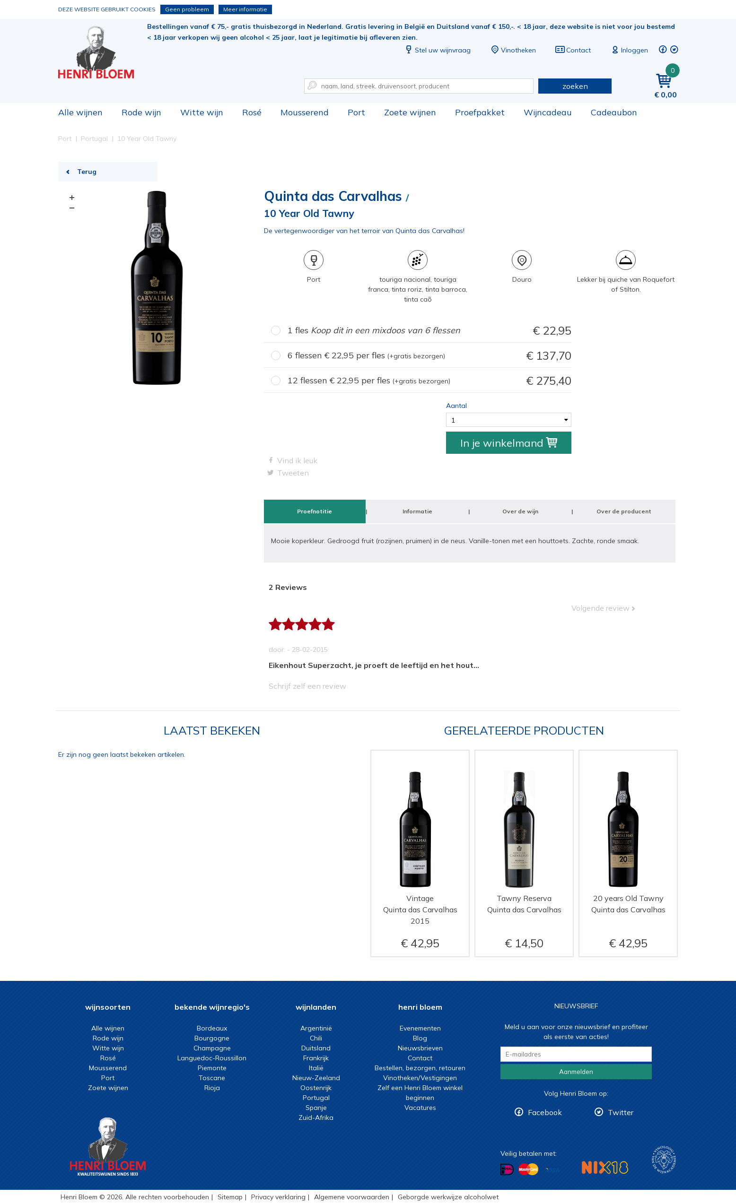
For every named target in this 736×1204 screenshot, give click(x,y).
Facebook (545, 1112)
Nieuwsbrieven (420, 1048)
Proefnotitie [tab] (314, 511)
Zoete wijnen (410, 112)
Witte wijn (201, 112)
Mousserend (304, 112)
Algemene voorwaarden (351, 1197)
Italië (316, 1068)
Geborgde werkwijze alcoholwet (448, 1197)
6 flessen (429, 356)
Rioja (212, 1087)
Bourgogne (211, 1038)
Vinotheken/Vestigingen (420, 1078)
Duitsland (316, 1048)
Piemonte (212, 1068)
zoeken (575, 86)
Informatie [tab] (417, 511)
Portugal (316, 1097)
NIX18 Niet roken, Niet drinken (605, 1167)
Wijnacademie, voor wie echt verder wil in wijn (664, 1160)
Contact (573, 50)
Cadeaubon (614, 112)
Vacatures (420, 1107)
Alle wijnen (80, 112)
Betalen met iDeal (507, 1170)
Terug (86, 171)
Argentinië (316, 1028)
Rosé (252, 112)
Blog (420, 1038)
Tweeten (293, 472)
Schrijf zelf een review (307, 686)
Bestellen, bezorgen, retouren (420, 1068)
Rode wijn (141, 112)
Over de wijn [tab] (520, 511)
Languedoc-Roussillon (211, 1058)
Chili (316, 1038)
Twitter (620, 1112)
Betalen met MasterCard (528, 1169)
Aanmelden (576, 1071)
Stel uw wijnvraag (437, 50)
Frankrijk (316, 1058)
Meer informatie (245, 9)
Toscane (212, 1078)
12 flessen (429, 381)
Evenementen (420, 1028)
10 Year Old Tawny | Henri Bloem (102, 52)
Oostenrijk (316, 1087)
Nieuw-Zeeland (316, 1078)
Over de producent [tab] (623, 511)
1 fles (429, 331)
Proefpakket (480, 112)
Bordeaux (212, 1028)
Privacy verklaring (278, 1197)
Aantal (456, 405)
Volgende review (600, 608)
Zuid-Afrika (315, 1117)
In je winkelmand (508, 443)
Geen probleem (187, 9)
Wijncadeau (548, 112)
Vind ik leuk (297, 460)
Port (356, 112)
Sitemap (230, 1197)
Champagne (212, 1048)
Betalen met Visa (552, 1170)
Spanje (316, 1107)
